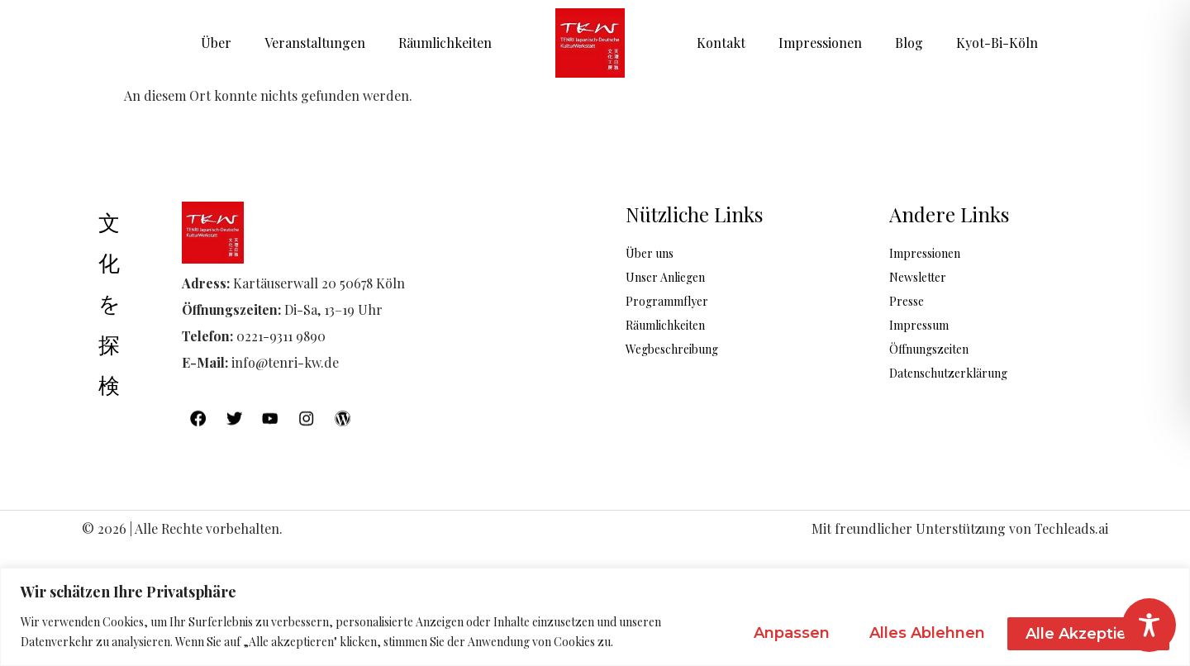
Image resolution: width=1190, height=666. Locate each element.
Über (216, 42)
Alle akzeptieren (1084, 632)
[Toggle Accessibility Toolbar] (1149, 625)
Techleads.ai (1071, 530)
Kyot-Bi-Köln (997, 42)
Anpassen (764, 632)
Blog (909, 42)
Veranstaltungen (314, 42)
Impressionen (820, 42)
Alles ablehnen (911, 632)
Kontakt (721, 42)
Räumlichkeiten (445, 42)
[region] (595, 617)
